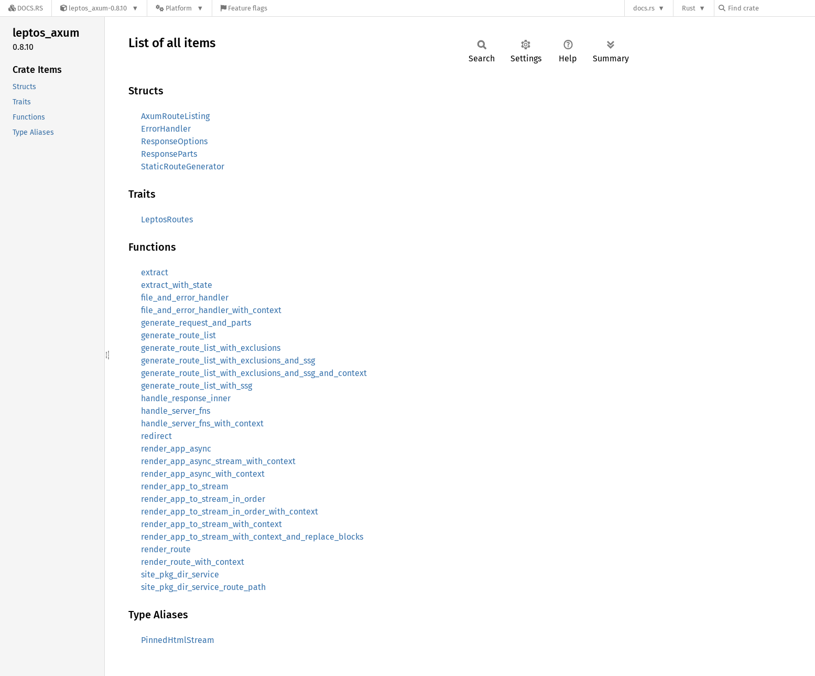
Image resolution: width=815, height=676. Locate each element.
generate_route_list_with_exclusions (210, 348)
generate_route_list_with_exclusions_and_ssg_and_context (254, 373)
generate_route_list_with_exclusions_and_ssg (228, 361)
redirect (156, 436)
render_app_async (176, 449)
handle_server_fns (175, 411)
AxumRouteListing (175, 116)
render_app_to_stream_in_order (203, 499)
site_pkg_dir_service (180, 575)
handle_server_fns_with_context (202, 423)
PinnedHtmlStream (177, 640)
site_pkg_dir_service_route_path (203, 587)
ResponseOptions (174, 141)
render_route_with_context (192, 562)
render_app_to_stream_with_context (211, 524)
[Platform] (179, 8)
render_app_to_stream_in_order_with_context (229, 512)
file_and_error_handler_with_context (211, 310)
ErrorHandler (166, 129)
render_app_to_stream (185, 486)
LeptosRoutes (167, 219)
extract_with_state (176, 285)
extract (154, 272)
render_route (166, 549)
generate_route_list (178, 335)
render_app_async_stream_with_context (218, 461)
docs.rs (644, 8)
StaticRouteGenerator (182, 166)
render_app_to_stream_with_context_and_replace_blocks (252, 537)
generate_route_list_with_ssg (196, 386)
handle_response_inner (186, 398)
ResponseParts (169, 154)
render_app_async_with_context (203, 474)
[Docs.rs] (25, 8)
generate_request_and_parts (196, 323)
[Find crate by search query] (771, 8)
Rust (689, 8)
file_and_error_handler (185, 298)
